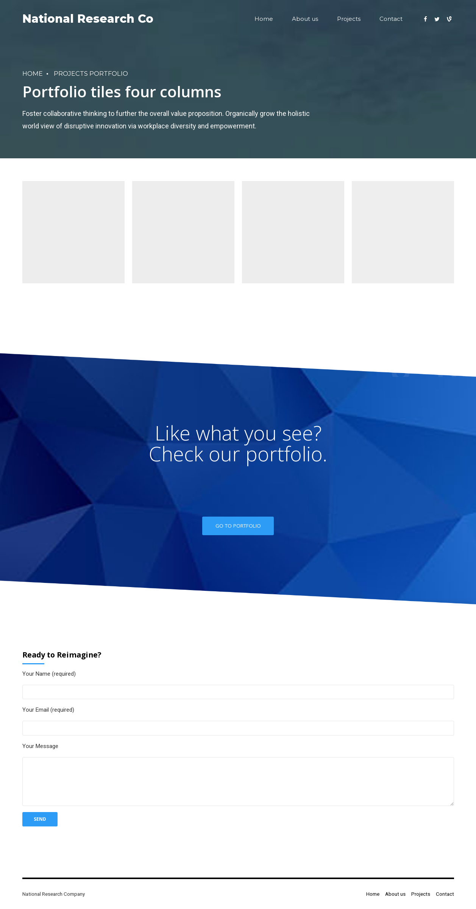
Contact (391, 18)
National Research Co (87, 19)
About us (305, 18)
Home (263, 18)
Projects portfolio (91, 73)
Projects (349, 18)
